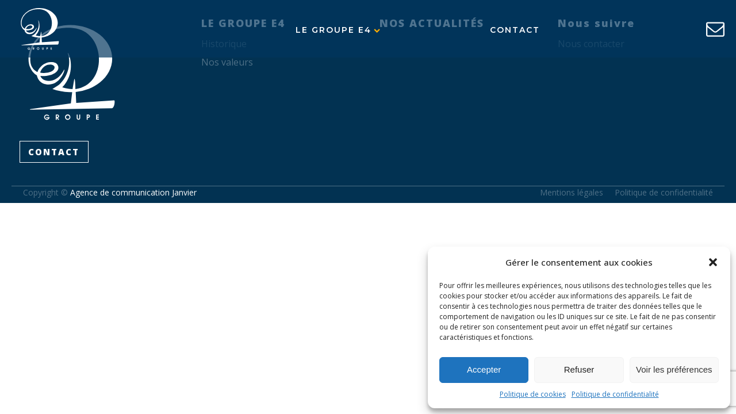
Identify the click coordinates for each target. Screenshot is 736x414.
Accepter (484, 369)
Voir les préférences (674, 369)
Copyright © (110, 192)
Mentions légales (571, 192)
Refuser (579, 369)
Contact (515, 30)
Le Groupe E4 (338, 30)
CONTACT (53, 152)
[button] (713, 262)
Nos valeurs (227, 62)
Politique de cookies (533, 394)
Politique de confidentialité (615, 394)
